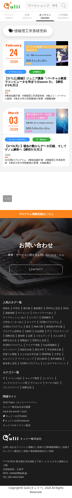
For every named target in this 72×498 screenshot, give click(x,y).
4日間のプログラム (13, 345)
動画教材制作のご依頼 (42, 451)
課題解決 (46, 317)
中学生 (16, 308)
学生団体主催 (54, 349)
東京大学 (39, 349)
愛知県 (21, 335)
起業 (30, 335)
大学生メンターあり (13, 322)
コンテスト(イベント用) (15, 382)
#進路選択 (45, 162)
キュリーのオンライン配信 (17, 425)
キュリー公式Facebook (16, 420)
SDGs (66, 308)
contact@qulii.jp (18, 473)
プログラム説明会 (12, 331)
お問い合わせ (10, 447)
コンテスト (48, 378)
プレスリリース (11, 387)
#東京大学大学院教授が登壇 (28, 98)
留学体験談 (56, 358)
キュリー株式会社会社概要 (17, 406)
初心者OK (42, 358)
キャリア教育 (32, 378)
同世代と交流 (39, 340)
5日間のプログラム (30, 363)
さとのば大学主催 (29, 354)
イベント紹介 (15, 378)
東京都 (26, 308)
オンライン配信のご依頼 (16, 451)
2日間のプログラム (13, 326)
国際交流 (10, 335)
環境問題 (46, 354)
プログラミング (61, 331)
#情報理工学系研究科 (33, 95)
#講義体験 (50, 98)
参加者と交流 (10, 363)
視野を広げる (10, 340)
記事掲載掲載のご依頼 (56, 447)
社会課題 (39, 331)
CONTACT (36, 269)
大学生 (57, 354)
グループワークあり (43, 312)
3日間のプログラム (49, 322)
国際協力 (24, 340)
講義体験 (10, 312)
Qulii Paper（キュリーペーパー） (20, 402)
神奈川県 (38, 326)
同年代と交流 (53, 308)
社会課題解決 (50, 345)
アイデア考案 (33, 345)
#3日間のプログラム (15, 160)
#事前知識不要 (12, 95)
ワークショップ (26, 358)
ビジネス (33, 317)
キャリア (31, 322)
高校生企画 (25, 349)
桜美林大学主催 (54, 326)
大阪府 (28, 331)
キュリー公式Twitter (15, 416)
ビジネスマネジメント (54, 363)
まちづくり (8, 358)
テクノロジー (10, 349)
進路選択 (38, 308)
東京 (28, 326)
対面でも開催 (10, 354)
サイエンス (23, 312)
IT (48, 331)
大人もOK (58, 335)
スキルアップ (43, 335)
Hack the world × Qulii (15, 411)
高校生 (6, 308)
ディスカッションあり (14, 317)
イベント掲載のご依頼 (31, 447)
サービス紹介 (52, 382)
